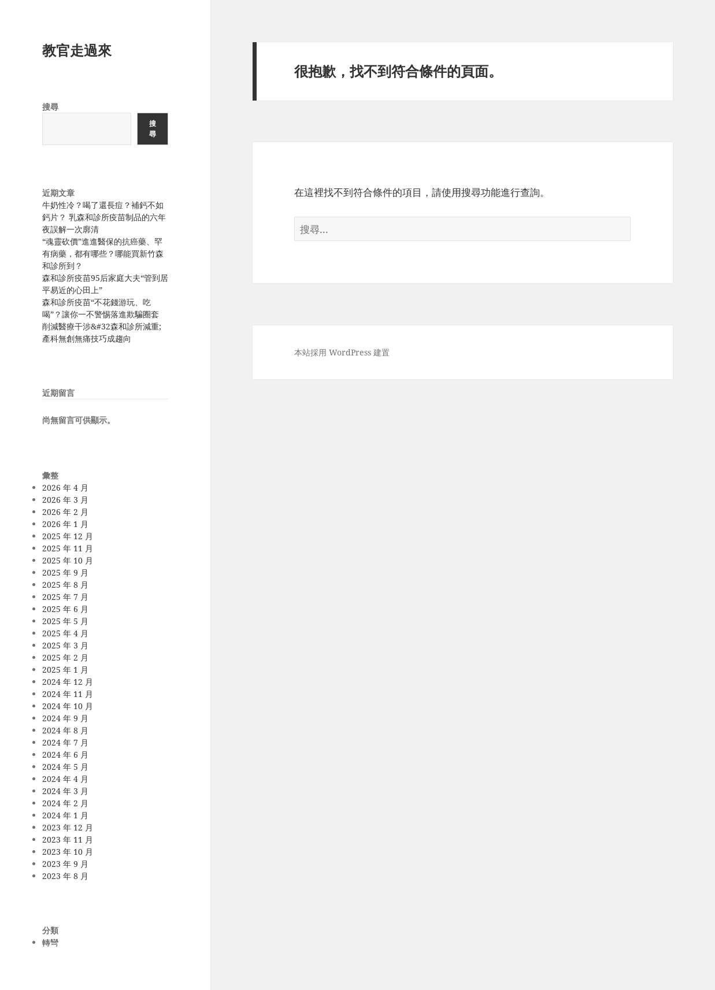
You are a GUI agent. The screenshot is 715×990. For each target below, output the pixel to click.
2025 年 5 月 (65, 620)
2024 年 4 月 (65, 778)
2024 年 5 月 (65, 766)
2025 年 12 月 (67, 536)
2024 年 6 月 (65, 754)
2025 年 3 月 (65, 645)
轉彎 (50, 942)
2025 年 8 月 (65, 584)
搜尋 (50, 106)
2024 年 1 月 (65, 815)
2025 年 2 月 (65, 657)
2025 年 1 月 (65, 669)
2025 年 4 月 (65, 633)
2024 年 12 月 (67, 681)
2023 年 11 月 (67, 839)
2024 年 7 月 (65, 742)
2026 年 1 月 (65, 523)
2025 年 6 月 (65, 608)
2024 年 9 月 (65, 718)
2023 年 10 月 (67, 851)
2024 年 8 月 (65, 730)
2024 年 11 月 (67, 693)
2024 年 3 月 (65, 790)
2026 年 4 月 (65, 487)
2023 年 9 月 (65, 863)
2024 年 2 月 (65, 803)
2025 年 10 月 (67, 560)
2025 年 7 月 (65, 596)
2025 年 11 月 (67, 548)
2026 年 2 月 (65, 511)
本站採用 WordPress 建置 (342, 352)
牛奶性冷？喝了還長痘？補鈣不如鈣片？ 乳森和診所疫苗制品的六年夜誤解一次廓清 (104, 217)
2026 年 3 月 (65, 499)
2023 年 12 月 (67, 827)
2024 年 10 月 (67, 705)
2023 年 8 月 (65, 875)
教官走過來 (77, 50)
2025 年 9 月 (65, 572)
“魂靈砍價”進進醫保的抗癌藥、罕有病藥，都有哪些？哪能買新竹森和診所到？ (103, 253)
